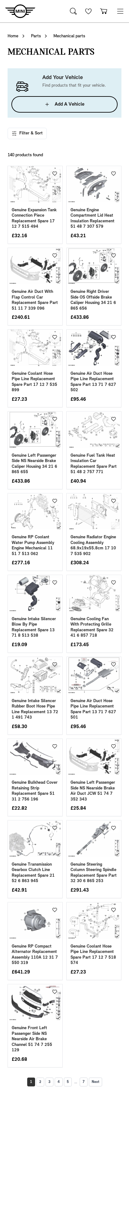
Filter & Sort (27, 133)
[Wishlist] (88, 11)
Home (13, 36)
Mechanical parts (69, 36)
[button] (120, 11)
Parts (36, 36)
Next (95, 1082)
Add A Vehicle (64, 104)
